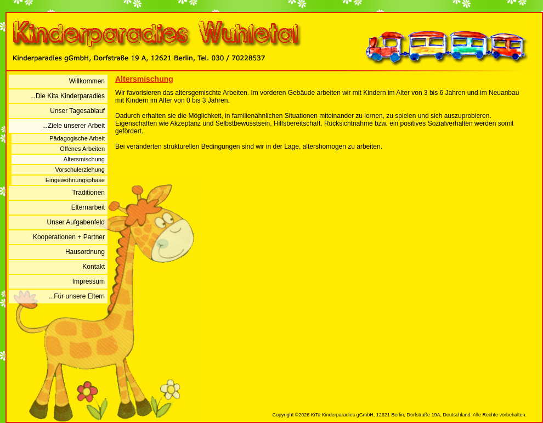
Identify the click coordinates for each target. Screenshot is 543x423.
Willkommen (87, 81)
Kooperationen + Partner (69, 237)
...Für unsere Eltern (76, 296)
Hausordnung (85, 252)
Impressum (88, 281)
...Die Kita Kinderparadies (67, 96)
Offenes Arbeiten (82, 148)
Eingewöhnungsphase (75, 180)
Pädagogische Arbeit (77, 138)
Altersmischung (84, 159)
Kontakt (93, 266)
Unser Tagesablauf (77, 111)
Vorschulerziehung (80, 169)
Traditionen (88, 192)
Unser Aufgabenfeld (76, 222)
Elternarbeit (88, 207)
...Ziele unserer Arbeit (73, 125)
